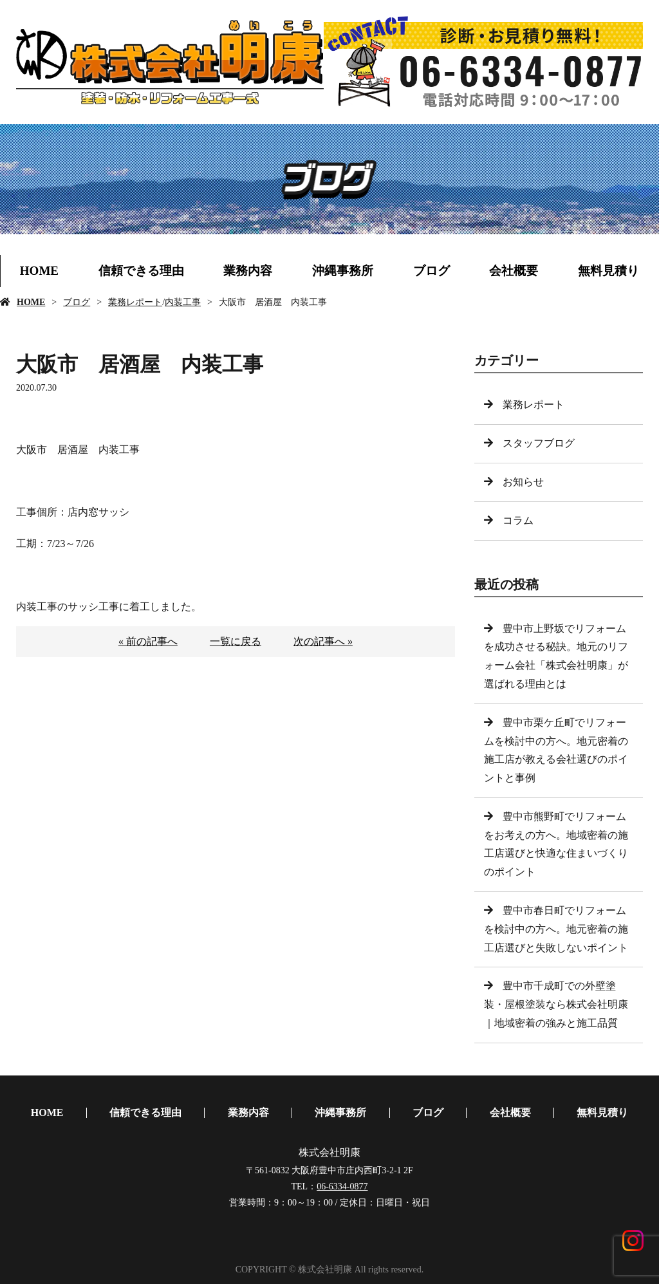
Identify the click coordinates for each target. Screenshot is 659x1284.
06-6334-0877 (342, 1186)
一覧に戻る (235, 641)
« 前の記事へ (148, 641)
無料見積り (608, 270)
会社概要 (513, 270)
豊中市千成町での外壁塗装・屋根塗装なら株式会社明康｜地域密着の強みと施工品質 (556, 1004)
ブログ (431, 270)
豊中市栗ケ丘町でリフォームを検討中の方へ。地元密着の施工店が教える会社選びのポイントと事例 (556, 750)
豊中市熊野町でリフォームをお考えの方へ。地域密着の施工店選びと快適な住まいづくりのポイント (556, 844)
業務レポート (135, 302)
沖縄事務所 (342, 270)
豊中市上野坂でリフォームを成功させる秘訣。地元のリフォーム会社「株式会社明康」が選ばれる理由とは (556, 656)
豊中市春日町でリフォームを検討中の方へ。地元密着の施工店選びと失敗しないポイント (556, 929)
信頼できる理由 (141, 270)
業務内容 (247, 270)
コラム (518, 520)
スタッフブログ (539, 443)
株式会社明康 (329, 1152)
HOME (39, 270)
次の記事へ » (323, 641)
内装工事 (183, 302)
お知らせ (523, 481)
